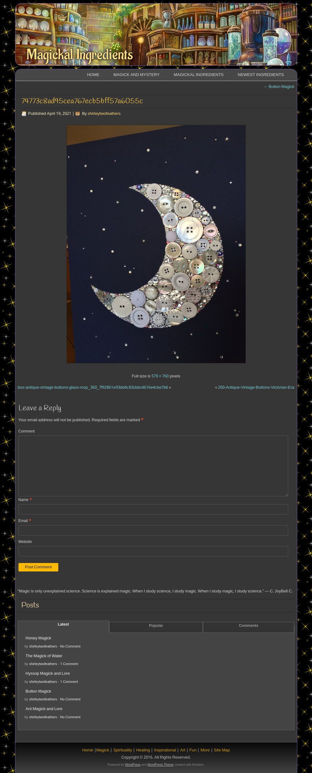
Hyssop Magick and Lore (48, 673)
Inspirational (165, 750)
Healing (143, 750)
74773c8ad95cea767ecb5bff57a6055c (82, 101)
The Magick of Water (44, 656)
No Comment (70, 646)
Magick (102, 750)
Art (182, 750)
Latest (63, 625)
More (205, 750)
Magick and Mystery (137, 75)
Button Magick (279, 86)
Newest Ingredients (261, 75)
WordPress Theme (160, 764)
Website (25, 542)
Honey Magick (38, 638)
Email (25, 521)
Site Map (222, 750)
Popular (156, 626)
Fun (192, 750)
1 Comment (69, 664)
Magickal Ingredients (80, 55)
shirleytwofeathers (104, 113)
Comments (248, 626)
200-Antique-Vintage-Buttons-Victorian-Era (256, 387)
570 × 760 (160, 376)
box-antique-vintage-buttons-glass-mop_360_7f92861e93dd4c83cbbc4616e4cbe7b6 (93, 387)
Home (93, 75)
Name (25, 500)
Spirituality (122, 750)
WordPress (132, 764)
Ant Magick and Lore (44, 709)
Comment (27, 431)
